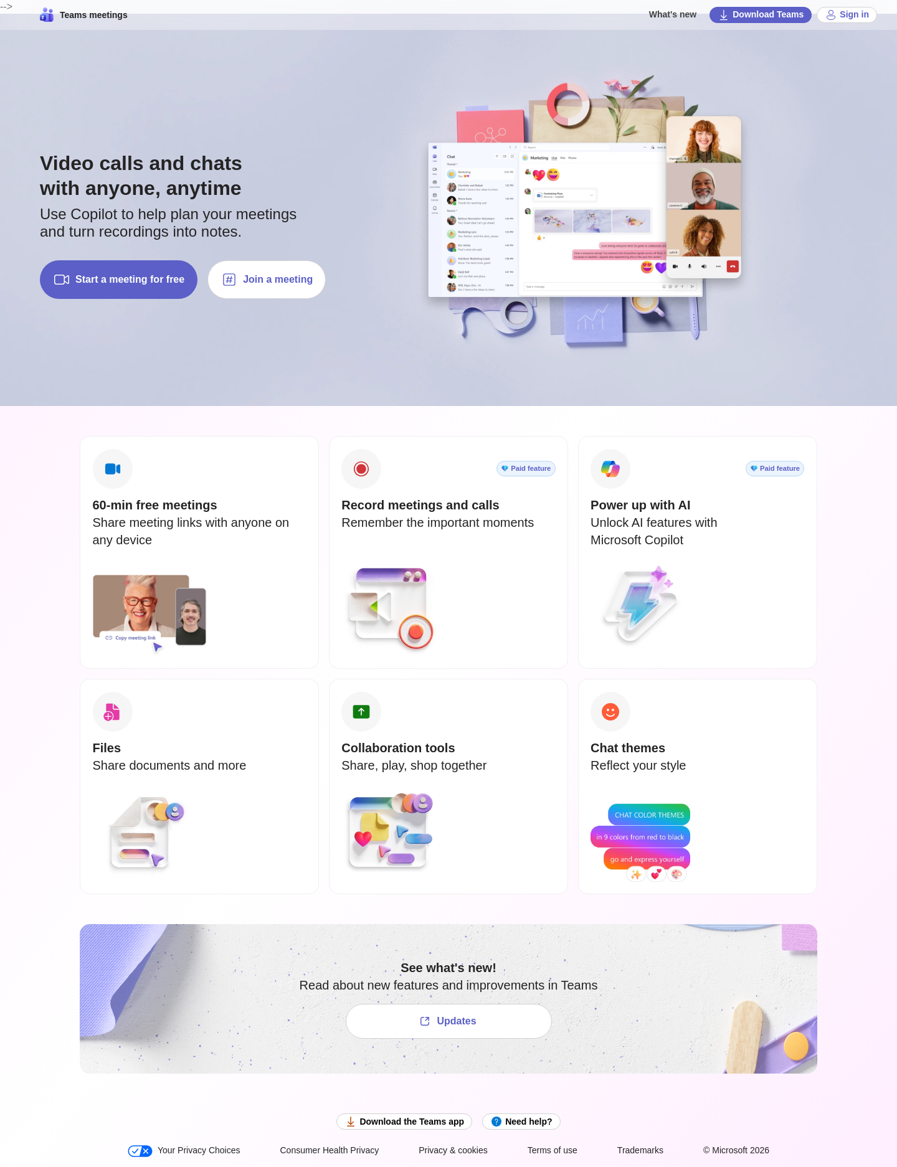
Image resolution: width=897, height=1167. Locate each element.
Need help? (521, 1121)
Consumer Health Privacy (329, 1150)
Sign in (847, 15)
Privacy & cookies (453, 1150)
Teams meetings (84, 14)
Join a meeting (267, 279)
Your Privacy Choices (184, 1151)
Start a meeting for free (118, 279)
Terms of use (552, 1150)
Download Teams (761, 15)
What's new (672, 14)
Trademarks (640, 1150)
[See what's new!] (449, 1021)
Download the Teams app (404, 1121)
